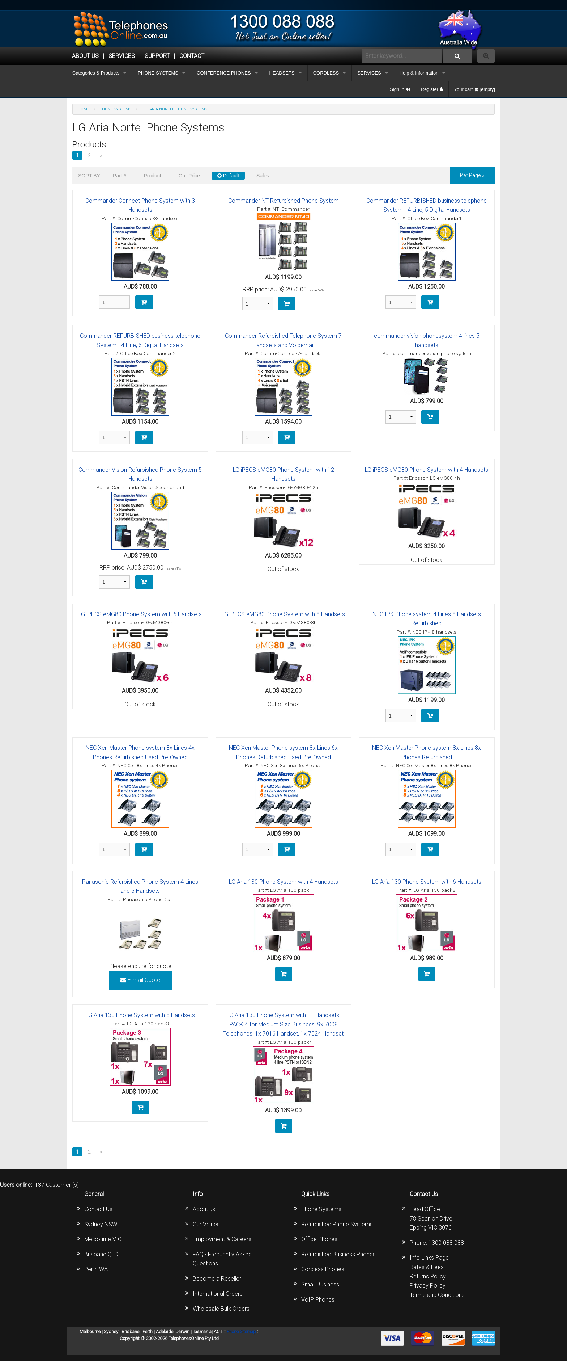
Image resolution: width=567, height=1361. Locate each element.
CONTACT (191, 55)
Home (83, 109)
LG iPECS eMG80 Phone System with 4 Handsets (426, 469)
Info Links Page (429, 1257)
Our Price (189, 175)
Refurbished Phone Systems (337, 1224)
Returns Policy (428, 1276)
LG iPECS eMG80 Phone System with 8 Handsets (283, 614)
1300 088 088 (446, 1242)
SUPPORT (157, 55)
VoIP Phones (317, 1299)
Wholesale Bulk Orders (221, 1308)
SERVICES (369, 73)
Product (152, 175)
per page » (472, 175)
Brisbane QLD (101, 1254)
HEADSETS (282, 73)
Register (432, 89)
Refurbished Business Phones (338, 1254)
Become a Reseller (217, 1278)
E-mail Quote (140, 979)
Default (228, 175)
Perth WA (96, 1269)
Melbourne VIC (103, 1239)
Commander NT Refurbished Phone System (283, 200)
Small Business (320, 1284)
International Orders (218, 1293)
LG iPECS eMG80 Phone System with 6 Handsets (140, 614)
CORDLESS (326, 73)
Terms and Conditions (437, 1294)
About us (204, 1209)
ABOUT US (85, 55)
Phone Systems (321, 1209)
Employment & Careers (222, 1239)
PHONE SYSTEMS (158, 73)
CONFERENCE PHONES (224, 73)
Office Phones (319, 1239)
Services (121, 55)
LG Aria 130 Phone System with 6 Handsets (426, 881)
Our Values (206, 1224)
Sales (262, 175)
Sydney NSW (100, 1224)
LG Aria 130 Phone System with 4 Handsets (283, 881)
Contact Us (98, 1209)
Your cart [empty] (474, 89)
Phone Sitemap (241, 1331)
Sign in (399, 89)
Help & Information (419, 73)
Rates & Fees (427, 1267)
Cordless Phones (322, 1269)
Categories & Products (95, 73)
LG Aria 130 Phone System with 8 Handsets (140, 1015)
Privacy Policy (428, 1285)
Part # (119, 175)
